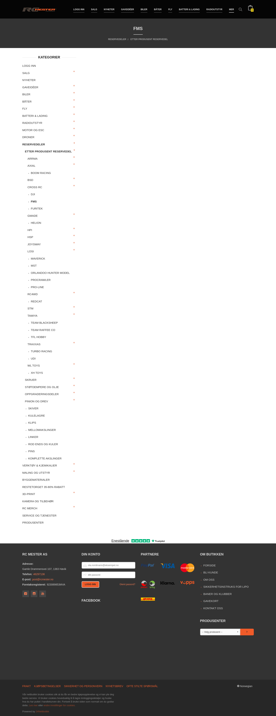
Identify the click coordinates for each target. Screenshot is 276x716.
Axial (32, 165)
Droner (28, 137)
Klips (32, 422)
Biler (144, 9)
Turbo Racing (41, 351)
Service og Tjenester (39, 515)
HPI (30, 230)
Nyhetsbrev (114, 686)
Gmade (33, 215)
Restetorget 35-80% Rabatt (43, 487)
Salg (94, 9)
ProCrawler (41, 279)
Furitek (37, 208)
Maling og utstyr (36, 472)
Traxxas (34, 344)
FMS (34, 201)
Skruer (31, 379)
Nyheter (109, 9)
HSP (30, 237)
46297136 (39, 574)
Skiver (33, 408)
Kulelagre (36, 415)
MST (34, 265)
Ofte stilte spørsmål (142, 686)
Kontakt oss (213, 608)
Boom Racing (41, 172)
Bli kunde (210, 572)
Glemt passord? (127, 584)
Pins (31, 451)
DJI (33, 194)
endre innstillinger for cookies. (59, 705)
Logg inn (78, 9)
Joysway (34, 244)
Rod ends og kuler (43, 444)
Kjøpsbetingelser (47, 686)
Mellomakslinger (42, 429)
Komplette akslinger (44, 458)
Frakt (26, 686)
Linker (33, 436)
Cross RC (35, 187)
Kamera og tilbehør (38, 501)
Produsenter (33, 522)
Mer (231, 9)
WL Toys (34, 365)
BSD (30, 180)
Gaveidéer (127, 9)
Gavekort (210, 601)
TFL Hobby (38, 337)
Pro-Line (37, 287)
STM (31, 308)
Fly (170, 9)
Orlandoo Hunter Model (50, 272)
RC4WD (33, 294)
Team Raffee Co (43, 329)
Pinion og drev (36, 401)
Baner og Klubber (217, 593)
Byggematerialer (36, 479)
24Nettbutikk (42, 711)
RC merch (29, 508)
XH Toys (37, 372)
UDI (33, 358)
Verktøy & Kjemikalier (39, 465)
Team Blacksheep (44, 322)
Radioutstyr (214, 9)
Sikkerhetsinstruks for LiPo (226, 586)
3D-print (28, 494)
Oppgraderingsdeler (42, 394)
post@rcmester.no (42, 579)
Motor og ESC (33, 130)
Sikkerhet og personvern (83, 686)
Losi (31, 251)
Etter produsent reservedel (48, 151)
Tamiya (33, 315)
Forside (209, 565)
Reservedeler (33, 144)
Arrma (33, 158)
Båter (158, 9)
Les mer (33, 705)
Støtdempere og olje (42, 387)
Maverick (38, 258)
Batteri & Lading (189, 9)
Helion (36, 222)
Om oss (208, 579)
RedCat (36, 301)
